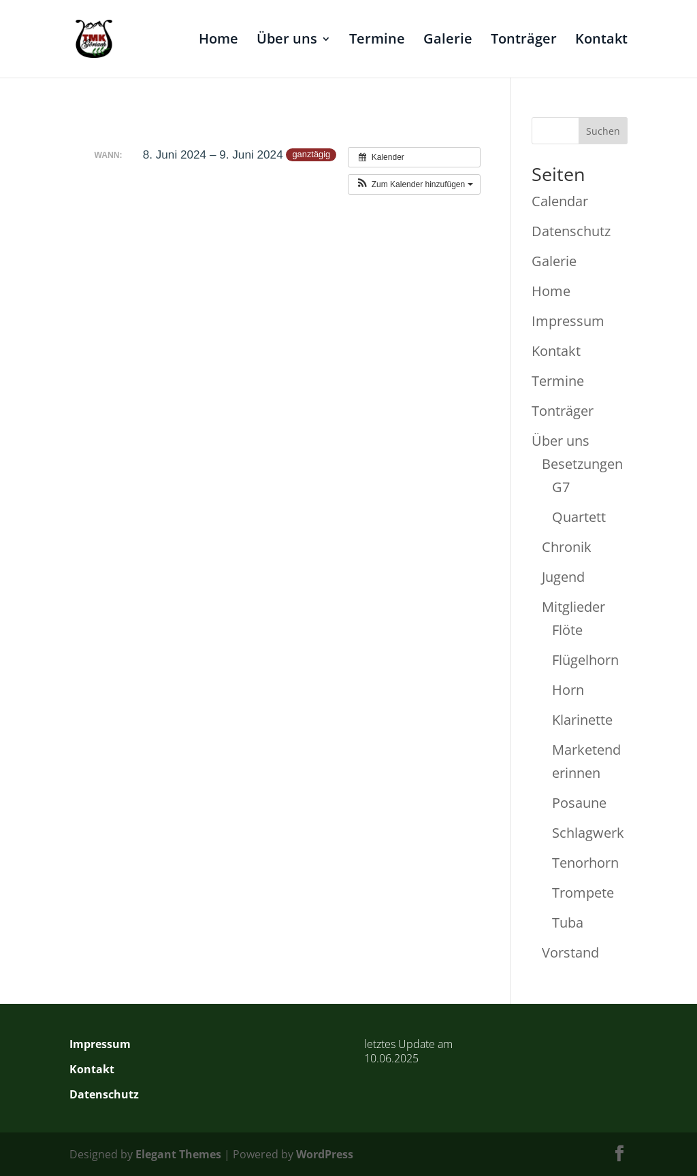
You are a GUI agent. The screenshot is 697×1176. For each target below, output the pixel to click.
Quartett (579, 517)
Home (218, 41)
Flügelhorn (585, 660)
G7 (561, 487)
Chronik (566, 547)
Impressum (568, 321)
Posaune (579, 803)
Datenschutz (571, 231)
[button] (413, 184)
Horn (568, 690)
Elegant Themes (178, 1154)
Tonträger (524, 41)
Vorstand (570, 952)
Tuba (567, 922)
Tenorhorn (585, 862)
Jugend (563, 577)
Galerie (447, 41)
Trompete (583, 892)
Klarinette (582, 719)
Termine (377, 41)
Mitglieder (573, 607)
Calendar (560, 201)
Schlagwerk (588, 832)
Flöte (567, 630)
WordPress (324, 1154)
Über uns (287, 41)
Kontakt (601, 41)
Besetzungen (582, 464)
